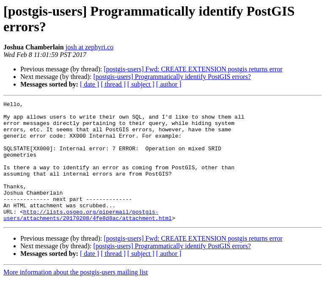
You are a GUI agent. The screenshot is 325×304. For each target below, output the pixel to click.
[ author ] (169, 84)
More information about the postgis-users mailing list (75, 296)
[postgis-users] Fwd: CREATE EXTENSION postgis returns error (193, 69)
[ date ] (89, 84)
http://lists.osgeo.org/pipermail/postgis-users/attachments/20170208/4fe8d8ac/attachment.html (87, 238)
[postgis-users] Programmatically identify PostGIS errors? (172, 76)
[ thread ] (113, 84)
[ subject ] (140, 84)
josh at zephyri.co (89, 47)
